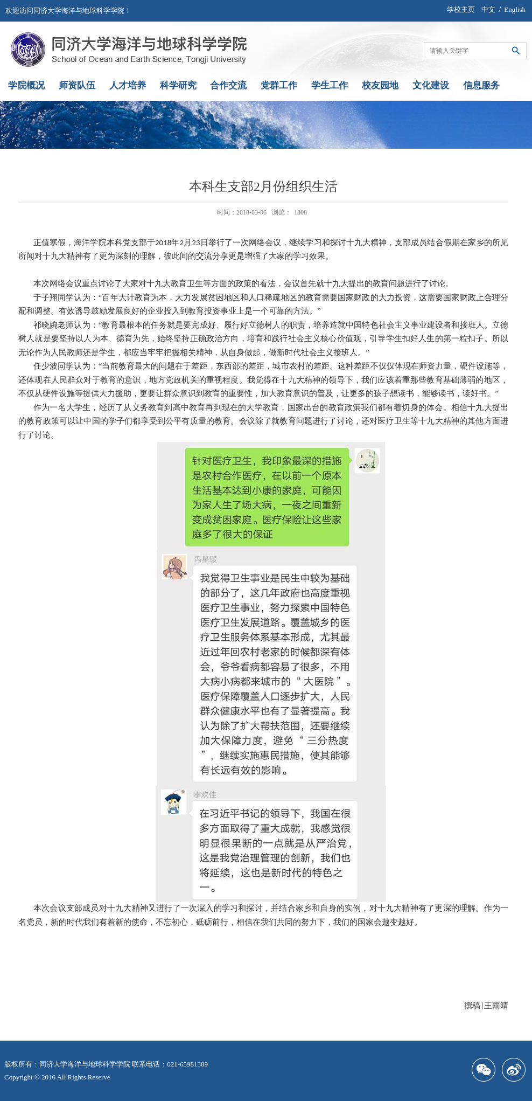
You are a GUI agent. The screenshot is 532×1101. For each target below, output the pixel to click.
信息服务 (481, 85)
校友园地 (380, 85)
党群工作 (279, 85)
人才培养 (127, 85)
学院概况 (26, 85)
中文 (488, 9)
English (515, 9)
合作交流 (228, 85)
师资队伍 (77, 85)
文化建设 (430, 85)
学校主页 (461, 9)
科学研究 (178, 85)
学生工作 (329, 85)
